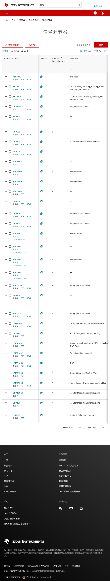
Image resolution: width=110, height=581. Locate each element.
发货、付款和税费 (12, 516)
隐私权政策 (33, 563)
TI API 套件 (9, 506)
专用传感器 (33, 20)
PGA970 (16, 151)
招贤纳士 (8, 463)
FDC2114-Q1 (18, 171)
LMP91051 (18, 343)
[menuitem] (95, 13)
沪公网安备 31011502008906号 (36, 575)
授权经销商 (25, 521)
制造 (6, 484)
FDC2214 (17, 272)
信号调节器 (47, 20)
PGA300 (16, 201)
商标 (66, 563)
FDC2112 (17, 233)
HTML (28, 80)
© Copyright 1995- (14, 568)
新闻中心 (8, 468)
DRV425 (16, 214)
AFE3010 (17, 77)
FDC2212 (17, 246)
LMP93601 (18, 323)
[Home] (19, 5)
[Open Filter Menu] (20, 70)
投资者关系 (9, 479)
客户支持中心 (65, 473)
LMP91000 (18, 383)
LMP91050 (18, 363)
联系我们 (63, 458)
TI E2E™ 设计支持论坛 (68, 463)
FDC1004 (17, 313)
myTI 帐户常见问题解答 (69, 489)
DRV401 (16, 403)
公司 (6, 458)
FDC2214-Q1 (18, 191)
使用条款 (57, 563)
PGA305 (16, 116)
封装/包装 (63, 479)
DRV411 (16, 333)
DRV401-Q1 (18, 142)
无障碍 (7, 563)
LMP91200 (18, 373)
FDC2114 (17, 259)
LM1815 (16, 415)
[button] (7, 13)
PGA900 (16, 295)
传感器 (22, 20)
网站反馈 (76, 563)
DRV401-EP (18, 393)
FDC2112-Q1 (18, 181)
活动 (6, 473)
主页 (6, 20)
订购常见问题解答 (12, 521)
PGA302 (16, 132)
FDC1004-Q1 (18, 285)
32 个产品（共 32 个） (21, 51)
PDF (22, 80)
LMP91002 (18, 353)
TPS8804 (17, 96)
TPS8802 (17, 87)
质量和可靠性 (65, 484)
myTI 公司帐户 (10, 511)
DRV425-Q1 (18, 106)
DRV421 (16, 223)
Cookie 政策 (19, 563)
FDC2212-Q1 (18, 161)
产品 (13, 20)
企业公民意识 (10, 489)
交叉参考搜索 (65, 468)
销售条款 (45, 563)
